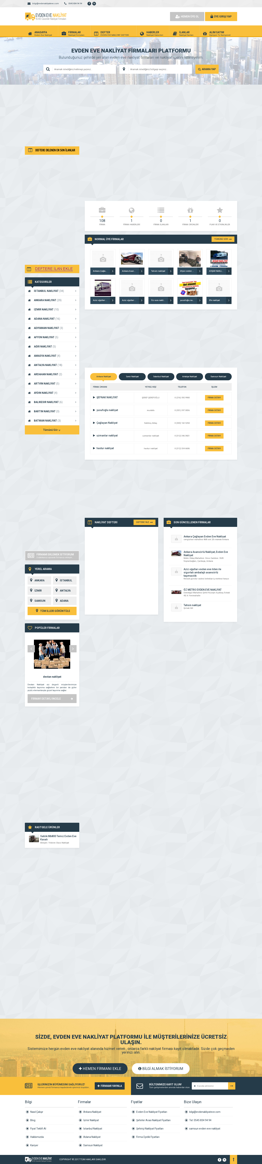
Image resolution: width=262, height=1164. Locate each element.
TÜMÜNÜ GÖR (223, 239)
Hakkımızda (37, 1136)
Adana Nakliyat (92, 1136)
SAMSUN (36, 601)
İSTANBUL (62, 580)
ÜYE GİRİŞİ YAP (221, 16)
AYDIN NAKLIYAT (52, 392)
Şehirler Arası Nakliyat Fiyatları (153, 1120)
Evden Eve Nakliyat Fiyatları (151, 1111)
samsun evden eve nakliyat (204, 1128)
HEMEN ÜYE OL (187, 16)
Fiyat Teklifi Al (38, 1128)
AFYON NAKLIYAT (52, 337)
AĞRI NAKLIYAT (52, 346)
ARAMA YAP (207, 69)
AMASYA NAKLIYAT (52, 355)
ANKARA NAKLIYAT (52, 300)
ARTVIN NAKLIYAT (52, 383)
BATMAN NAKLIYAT (52, 420)
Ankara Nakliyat (92, 1111)
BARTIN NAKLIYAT (52, 411)
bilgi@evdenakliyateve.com (204, 1111)
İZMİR (35, 590)
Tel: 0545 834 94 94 (200, 1120)
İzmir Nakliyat (91, 1120)
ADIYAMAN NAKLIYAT (52, 328)
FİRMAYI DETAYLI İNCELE (52, 698)
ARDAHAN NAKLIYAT (52, 374)
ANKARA (36, 580)
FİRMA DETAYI (214, 397)
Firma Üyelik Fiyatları (147, 1136)
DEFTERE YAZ (144, 522)
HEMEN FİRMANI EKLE (100, 1068)
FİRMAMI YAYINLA (109, 1086)
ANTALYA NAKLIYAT (52, 365)
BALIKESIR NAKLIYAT (52, 402)
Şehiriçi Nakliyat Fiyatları (149, 1128)
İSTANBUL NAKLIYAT (52, 290)
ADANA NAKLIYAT (52, 318)
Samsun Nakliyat (93, 1145)
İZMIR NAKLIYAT (52, 309)
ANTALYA (62, 590)
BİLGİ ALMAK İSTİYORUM (160, 1068)
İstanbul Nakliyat (92, 1128)
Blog (32, 1120)
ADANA (60, 601)
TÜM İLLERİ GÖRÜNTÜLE (52, 611)
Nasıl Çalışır (36, 1111)
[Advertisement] (131, 115)
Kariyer (34, 1145)
